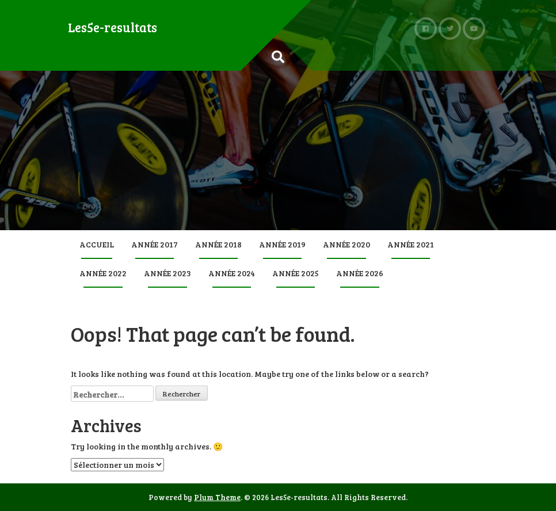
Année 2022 (103, 273)
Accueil (96, 244)
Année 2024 (231, 273)
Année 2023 (167, 273)
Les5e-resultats (112, 27)
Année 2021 (410, 244)
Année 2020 (346, 244)
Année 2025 (295, 273)
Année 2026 (359, 273)
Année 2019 (282, 244)
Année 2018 (218, 244)
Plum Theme (217, 497)
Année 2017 (154, 244)
